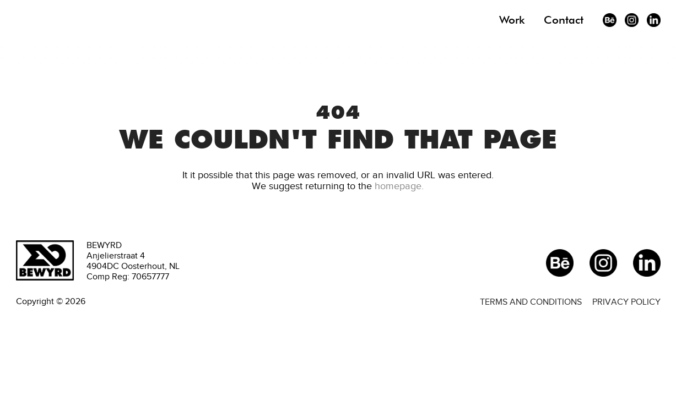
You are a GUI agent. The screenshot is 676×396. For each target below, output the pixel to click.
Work (511, 19)
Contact (563, 19)
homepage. (399, 185)
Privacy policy (626, 301)
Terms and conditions (531, 301)
